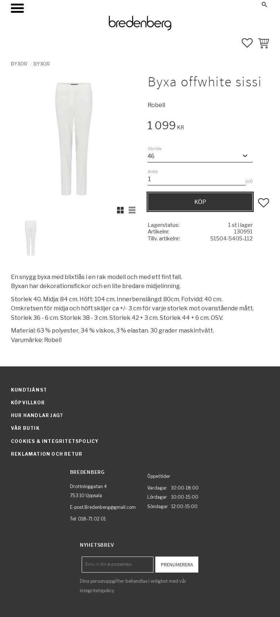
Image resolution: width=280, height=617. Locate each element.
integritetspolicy (97, 590)
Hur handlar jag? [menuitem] (37, 415)
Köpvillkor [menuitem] (28, 402)
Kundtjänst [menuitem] (29, 390)
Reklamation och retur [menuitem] (46, 454)
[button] (17, 8)
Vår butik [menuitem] (25, 428)
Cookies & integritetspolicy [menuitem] (54, 441)
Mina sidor (208, 4)
